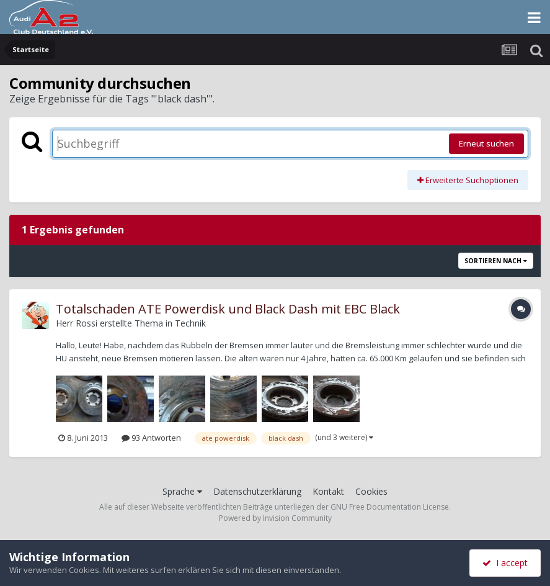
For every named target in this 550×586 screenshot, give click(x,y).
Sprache (182, 491)
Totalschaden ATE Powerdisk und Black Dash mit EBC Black (228, 308)
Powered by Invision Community (275, 518)
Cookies (371, 491)
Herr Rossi (76, 323)
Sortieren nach (495, 260)
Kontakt (328, 491)
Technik (190, 323)
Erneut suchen (486, 143)
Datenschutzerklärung (257, 491)
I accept (505, 563)
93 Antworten (151, 437)
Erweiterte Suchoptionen (467, 180)
